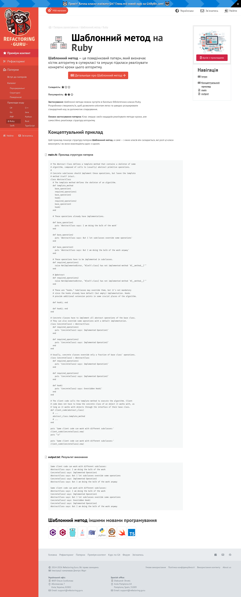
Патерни (11, 70)
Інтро (204, 76)
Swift (12, 125)
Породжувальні (17, 88)
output (205, 93)
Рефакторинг (14, 61)
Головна (52, 554)
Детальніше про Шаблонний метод (98, 75)
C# (11, 107)
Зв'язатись (25, 135)
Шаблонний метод (91, 27)
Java (27, 112)
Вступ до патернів (17, 76)
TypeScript (30, 125)
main (204, 90)
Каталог (11, 83)
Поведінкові (16, 97)
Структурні (15, 92)
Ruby (105, 27)
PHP (12, 116)
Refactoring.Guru (71, 567)
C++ (26, 107)
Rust (27, 121)
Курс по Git (114, 554)
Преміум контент (16, 53)
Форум (126, 554)
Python (28, 116)
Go (11, 112)
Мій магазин (57, 10)
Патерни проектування (65, 27)
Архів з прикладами (212, 57)
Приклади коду (15, 102)
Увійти (8, 135)
